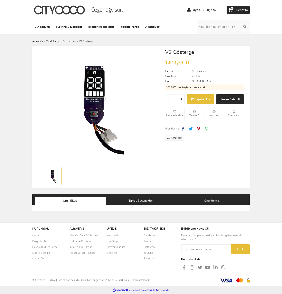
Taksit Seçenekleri (141, 201)
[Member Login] (189, 10)
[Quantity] (175, 99)
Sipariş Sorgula (41, 253)
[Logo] (81, 9)
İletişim (36, 235)
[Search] (223, 27)
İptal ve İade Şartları (81, 247)
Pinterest (149, 258)
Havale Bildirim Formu (45, 247)
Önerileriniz (211, 201)
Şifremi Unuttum (116, 247)
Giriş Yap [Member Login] (210, 10)
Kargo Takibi (39, 241)
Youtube (148, 253)
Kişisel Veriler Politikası (83, 253)
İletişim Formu (40, 258)
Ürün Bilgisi (70, 201)
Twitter (148, 241)
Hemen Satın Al (230, 99)
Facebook (149, 235)
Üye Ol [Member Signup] (198, 10)
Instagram (149, 247)
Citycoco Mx (199, 71)
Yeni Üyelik (113, 235)
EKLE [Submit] (240, 249)
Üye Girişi (112, 241)
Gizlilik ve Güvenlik (80, 241)
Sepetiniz (112, 253)
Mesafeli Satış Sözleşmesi (84, 235)
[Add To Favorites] (175, 115)
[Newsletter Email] (206, 249)
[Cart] (238, 10)
